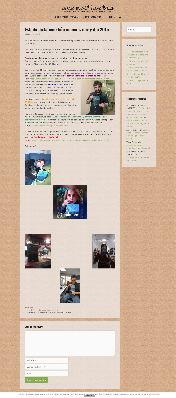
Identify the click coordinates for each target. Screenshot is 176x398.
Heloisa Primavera (134, 117)
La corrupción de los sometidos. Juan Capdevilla (138, 145)
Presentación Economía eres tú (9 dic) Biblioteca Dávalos (49, 312)
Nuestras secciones (94, 17)
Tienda (112, 17)
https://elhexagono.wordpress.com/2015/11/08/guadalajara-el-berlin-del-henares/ (71, 140)
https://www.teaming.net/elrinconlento (50, 125)
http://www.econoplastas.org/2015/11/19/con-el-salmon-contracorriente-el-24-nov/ (70, 78)
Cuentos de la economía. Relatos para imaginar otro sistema (138, 111)
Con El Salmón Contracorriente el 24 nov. (43, 310)
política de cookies (154, 394)
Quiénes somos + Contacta (66, 17)
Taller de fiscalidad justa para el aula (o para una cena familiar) (137, 54)
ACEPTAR (89, 396)
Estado (30, 307)
